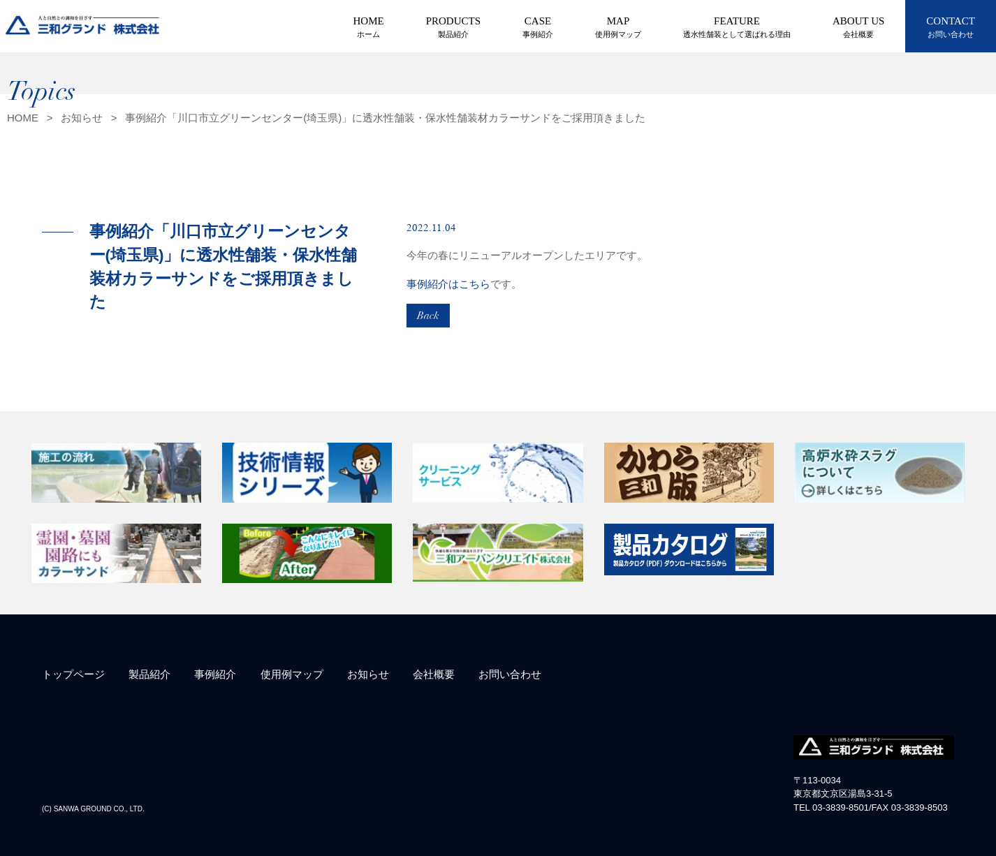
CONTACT (950, 27)
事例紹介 (215, 674)
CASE (537, 27)
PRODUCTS (453, 27)
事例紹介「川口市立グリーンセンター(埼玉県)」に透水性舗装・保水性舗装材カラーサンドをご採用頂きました (385, 118)
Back (428, 315)
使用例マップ (292, 674)
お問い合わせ (509, 674)
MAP (618, 27)
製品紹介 (149, 674)
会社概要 (434, 674)
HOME (368, 27)
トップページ (73, 674)
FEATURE (737, 27)
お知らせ (82, 118)
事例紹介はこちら (448, 284)
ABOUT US (858, 27)
